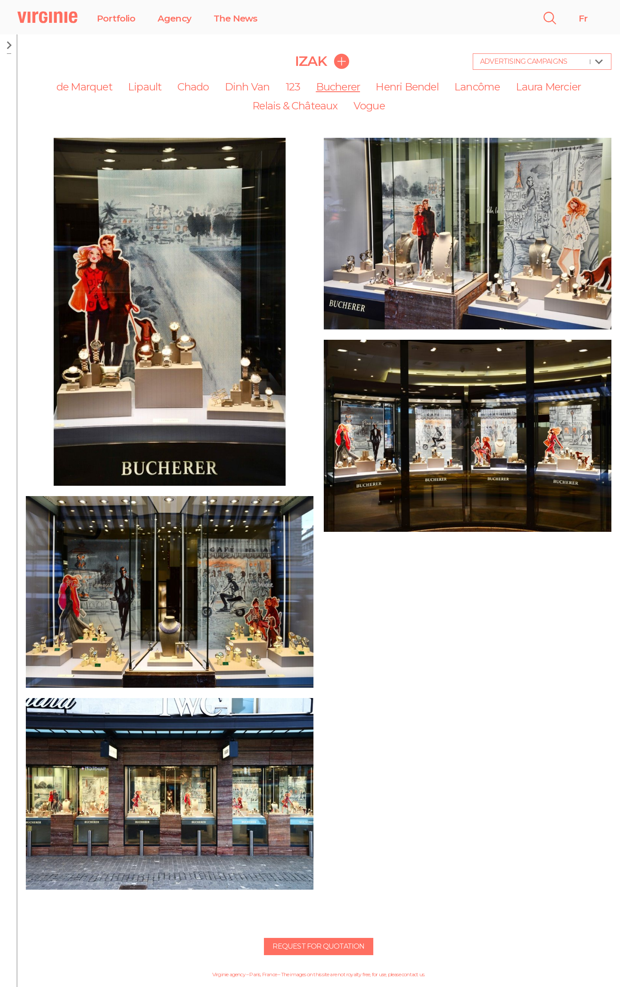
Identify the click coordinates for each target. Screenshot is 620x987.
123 (293, 87)
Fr (583, 18)
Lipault (144, 87)
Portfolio (116, 18)
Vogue (369, 105)
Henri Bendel (406, 87)
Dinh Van (247, 87)
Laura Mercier (548, 87)
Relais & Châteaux (295, 105)
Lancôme (477, 87)
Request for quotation (318, 946)
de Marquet (84, 87)
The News (235, 18)
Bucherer (338, 87)
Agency (174, 18)
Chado (193, 87)
